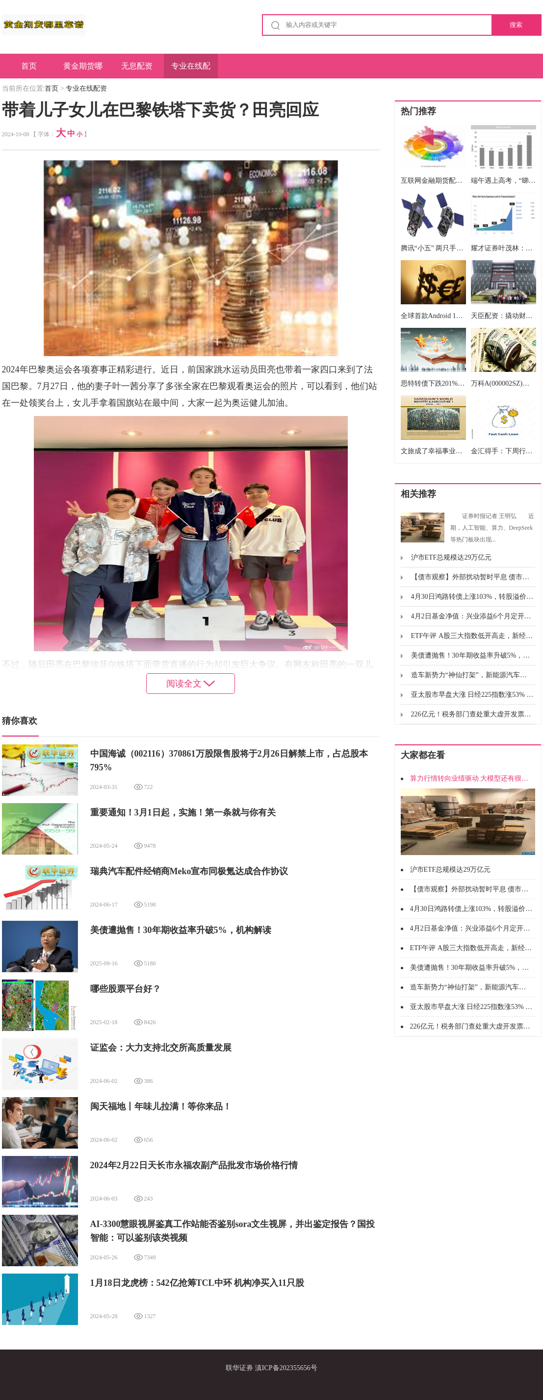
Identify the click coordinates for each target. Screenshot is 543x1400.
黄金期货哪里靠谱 (83, 70)
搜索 (516, 24)
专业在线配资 (190, 70)
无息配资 (137, 66)
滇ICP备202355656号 (286, 1368)
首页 (29, 66)
